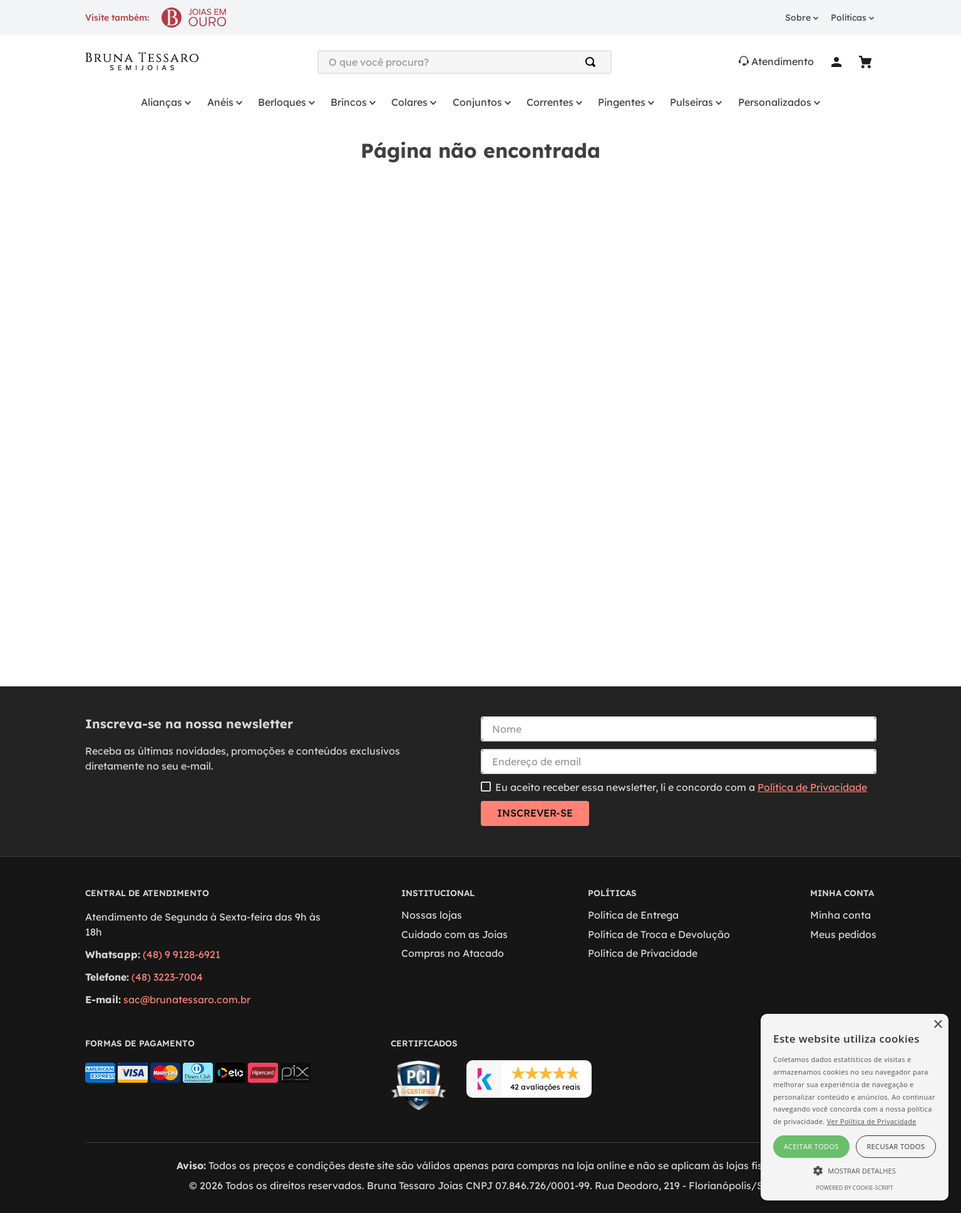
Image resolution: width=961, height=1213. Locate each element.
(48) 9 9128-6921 (181, 954)
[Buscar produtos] (592, 62)
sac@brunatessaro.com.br (186, 999)
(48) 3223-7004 (167, 977)
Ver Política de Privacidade (872, 1121)
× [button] (937, 1025)
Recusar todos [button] (895, 1146)
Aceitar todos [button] (811, 1146)
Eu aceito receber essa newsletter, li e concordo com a (681, 787)
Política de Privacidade (812, 787)
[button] (854, 1169)
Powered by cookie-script (854, 1188)
